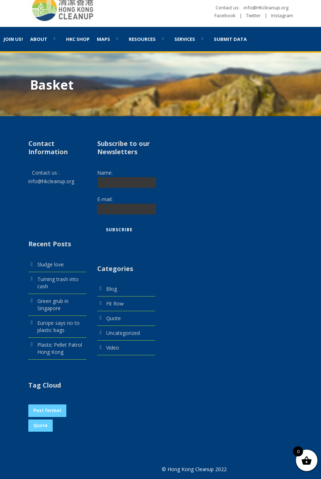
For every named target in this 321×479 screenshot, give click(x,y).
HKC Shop (78, 39)
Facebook (225, 15)
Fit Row (115, 303)
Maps (103, 39)
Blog (111, 288)
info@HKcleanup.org (266, 7)
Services (184, 39)
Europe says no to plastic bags (58, 326)
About (38, 39)
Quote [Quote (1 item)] (40, 425)
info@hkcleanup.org (51, 181)
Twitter (253, 15)
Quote (113, 318)
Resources (142, 39)
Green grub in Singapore (53, 305)
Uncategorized (123, 332)
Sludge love (50, 264)
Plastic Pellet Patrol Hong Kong (59, 348)
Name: (105, 172)
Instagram (282, 15)
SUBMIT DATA (230, 39)
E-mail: (105, 199)
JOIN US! (13, 39)
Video (112, 347)
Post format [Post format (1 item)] (47, 410)
